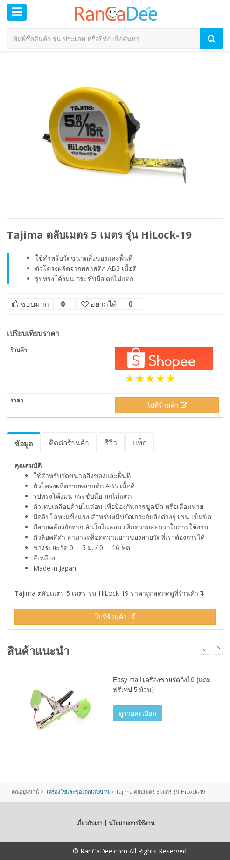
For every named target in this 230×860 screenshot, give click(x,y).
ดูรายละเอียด (137, 713)
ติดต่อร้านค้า (69, 442)
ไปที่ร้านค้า (167, 405)
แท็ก (139, 442)
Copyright (56, 850)
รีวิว (111, 442)
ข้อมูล (23, 443)
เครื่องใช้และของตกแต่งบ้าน (78, 791)
